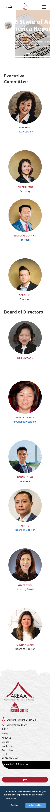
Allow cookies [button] (35, 805)
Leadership (7, 746)
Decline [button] (14, 805)
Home (5, 733)
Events (5, 741)
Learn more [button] (10, 798)
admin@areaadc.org (17, 724)
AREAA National (10, 758)
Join (25, 779)
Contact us (7, 750)
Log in (5, 754)
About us (6, 737)
